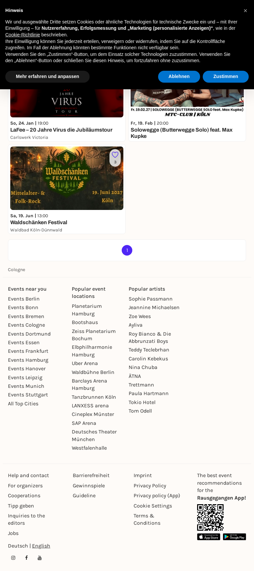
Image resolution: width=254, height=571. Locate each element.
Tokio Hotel (142, 402)
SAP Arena (84, 423)
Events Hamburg (28, 360)
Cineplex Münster (93, 414)
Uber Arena (85, 363)
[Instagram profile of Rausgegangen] (13, 557)
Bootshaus (85, 322)
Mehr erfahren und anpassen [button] (47, 76)
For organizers (25, 485)
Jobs (13, 533)
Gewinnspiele (89, 485)
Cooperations (24, 495)
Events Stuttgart (28, 394)
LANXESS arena (90, 405)
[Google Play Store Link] (234, 536)
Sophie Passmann (151, 299)
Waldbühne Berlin (93, 372)
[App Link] (210, 517)
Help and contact (28, 475)
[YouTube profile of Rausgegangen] (39, 557)
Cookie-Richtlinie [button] (22, 34)
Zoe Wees (140, 316)
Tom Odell (140, 411)
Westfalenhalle (89, 448)
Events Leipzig (25, 377)
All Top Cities (23, 403)
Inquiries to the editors (26, 519)
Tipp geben (21, 506)
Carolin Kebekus (148, 358)
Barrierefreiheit (91, 475)
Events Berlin (24, 299)
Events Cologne (26, 325)
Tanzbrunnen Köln (94, 397)
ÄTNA (135, 376)
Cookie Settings (153, 506)
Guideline (84, 495)
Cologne (16, 269)
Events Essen (24, 342)
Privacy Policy (150, 485)
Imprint (143, 475)
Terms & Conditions (147, 519)
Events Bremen (26, 316)
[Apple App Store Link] (208, 536)
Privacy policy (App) (157, 495)
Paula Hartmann (149, 393)
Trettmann (141, 385)
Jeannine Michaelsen (154, 307)
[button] (245, 10)
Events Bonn (23, 307)
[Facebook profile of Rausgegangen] (26, 557)
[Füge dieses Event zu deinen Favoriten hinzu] (115, 158)
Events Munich (26, 386)
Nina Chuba (143, 367)
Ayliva (136, 325)
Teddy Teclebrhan (149, 350)
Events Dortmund (29, 334)
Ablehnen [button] (179, 76)
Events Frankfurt (28, 351)
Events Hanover (27, 368)
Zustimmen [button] (225, 76)
